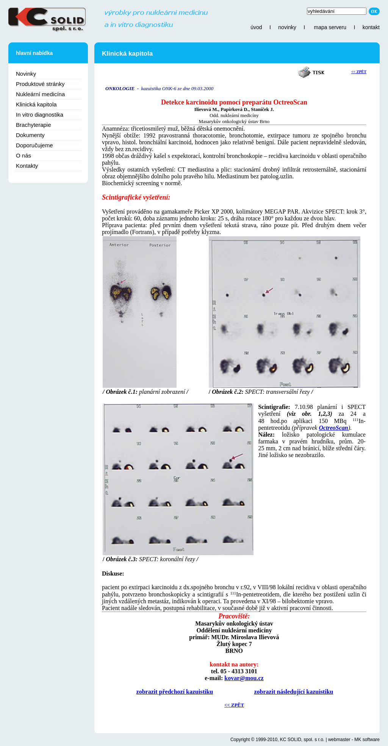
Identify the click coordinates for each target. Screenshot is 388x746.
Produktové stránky (40, 84)
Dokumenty (30, 135)
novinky (287, 27)
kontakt (371, 27)
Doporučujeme (34, 145)
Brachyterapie (33, 125)
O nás (23, 155)
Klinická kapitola (36, 104)
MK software (367, 739)
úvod (256, 27)
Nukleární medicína (40, 94)
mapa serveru (330, 27)
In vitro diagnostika (39, 114)
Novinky (26, 73)
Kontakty (27, 165)
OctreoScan (333, 428)
